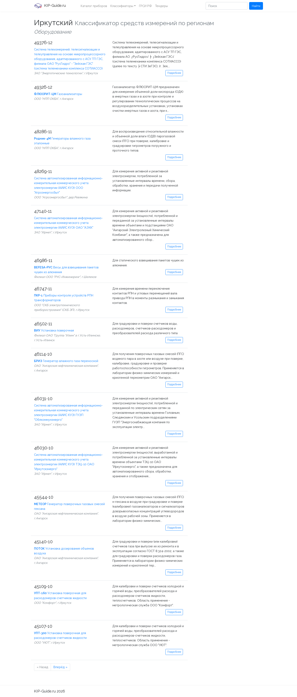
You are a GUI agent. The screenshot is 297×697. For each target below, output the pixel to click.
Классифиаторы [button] (121, 6)
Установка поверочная (54, 330)
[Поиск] (227, 6)
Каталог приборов (94, 6)
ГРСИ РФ (145, 6)
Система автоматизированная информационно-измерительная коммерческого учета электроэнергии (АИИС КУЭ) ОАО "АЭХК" (68, 222)
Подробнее (174, 72)
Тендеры (161, 6)
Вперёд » (60, 667)
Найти (256, 6)
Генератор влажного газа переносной (66, 361)
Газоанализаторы (58, 94)
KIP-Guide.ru (50, 6)
